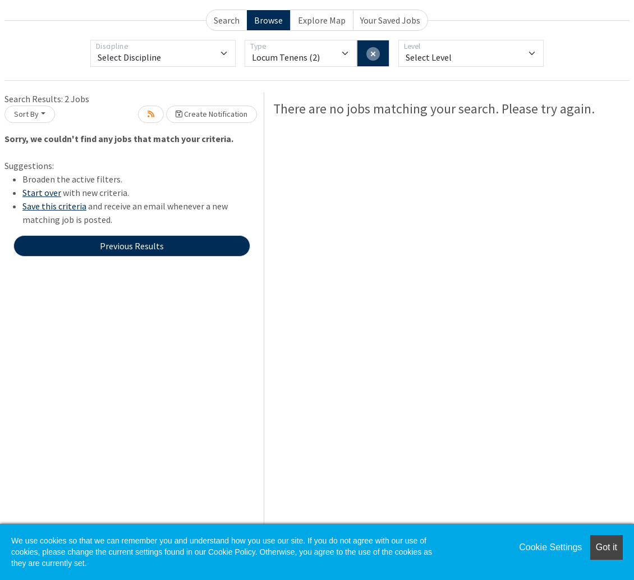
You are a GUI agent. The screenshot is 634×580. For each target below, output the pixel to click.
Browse (268, 20)
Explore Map (322, 20)
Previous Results (132, 246)
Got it (606, 547)
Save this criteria (54, 206)
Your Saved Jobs (390, 20)
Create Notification (211, 114)
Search (227, 20)
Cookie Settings (550, 547)
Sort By (26, 114)
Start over (41, 192)
